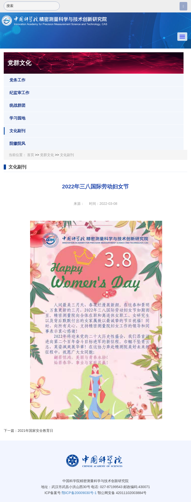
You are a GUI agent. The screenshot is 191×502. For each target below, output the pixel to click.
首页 (30, 155)
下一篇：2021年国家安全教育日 (28, 431)
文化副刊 (14, 131)
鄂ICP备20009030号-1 (79, 493)
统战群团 (14, 105)
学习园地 (14, 118)
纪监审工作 (16, 93)
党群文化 (47, 155)
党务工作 (14, 80)
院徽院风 (14, 143)
